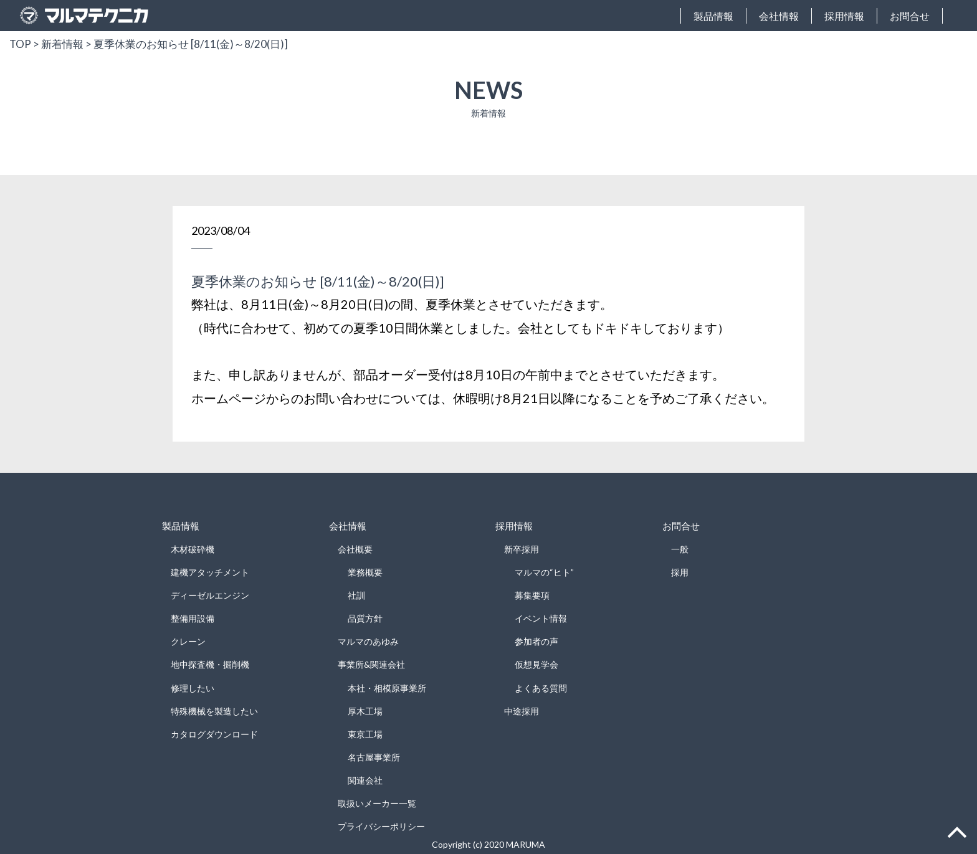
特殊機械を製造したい (214, 711)
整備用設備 (192, 618)
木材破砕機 (192, 549)
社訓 (356, 595)
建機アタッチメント (210, 572)
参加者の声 (536, 641)
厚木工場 (365, 711)
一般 (680, 549)
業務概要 (365, 572)
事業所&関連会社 (371, 664)
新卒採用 (521, 549)
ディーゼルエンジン (210, 595)
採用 (680, 572)
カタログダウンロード (214, 734)
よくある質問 (541, 688)
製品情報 (713, 16)
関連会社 (365, 780)
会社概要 (355, 549)
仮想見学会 (536, 664)
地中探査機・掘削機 (210, 664)
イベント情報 (541, 618)
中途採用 (521, 711)
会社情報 (779, 16)
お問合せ (910, 16)
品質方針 (365, 618)
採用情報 (844, 16)
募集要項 (532, 595)
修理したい (192, 688)
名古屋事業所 (374, 757)
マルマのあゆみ (368, 641)
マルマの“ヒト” (544, 572)
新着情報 (62, 43)
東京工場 (365, 734)
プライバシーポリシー (381, 826)
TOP (20, 43)
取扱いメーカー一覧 (377, 803)
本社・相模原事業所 (387, 688)
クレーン (188, 641)
